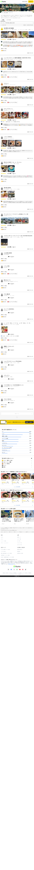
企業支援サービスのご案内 (5, 555)
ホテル (2, 537)
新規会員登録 (24, 1)
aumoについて (21, 574)
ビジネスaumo (3, 551)
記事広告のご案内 (20, 553)
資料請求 (18, 551)
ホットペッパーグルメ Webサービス (11, 530)
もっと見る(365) (17, 486)
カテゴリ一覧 (19, 544)
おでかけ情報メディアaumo (5, 549)
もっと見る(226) (17, 505)
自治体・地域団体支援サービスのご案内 (7, 557)
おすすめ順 (9, 19)
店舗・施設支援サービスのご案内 (6, 553)
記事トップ (19, 537)
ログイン (31, 1)
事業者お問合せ (19, 549)
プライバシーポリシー (14, 574)
